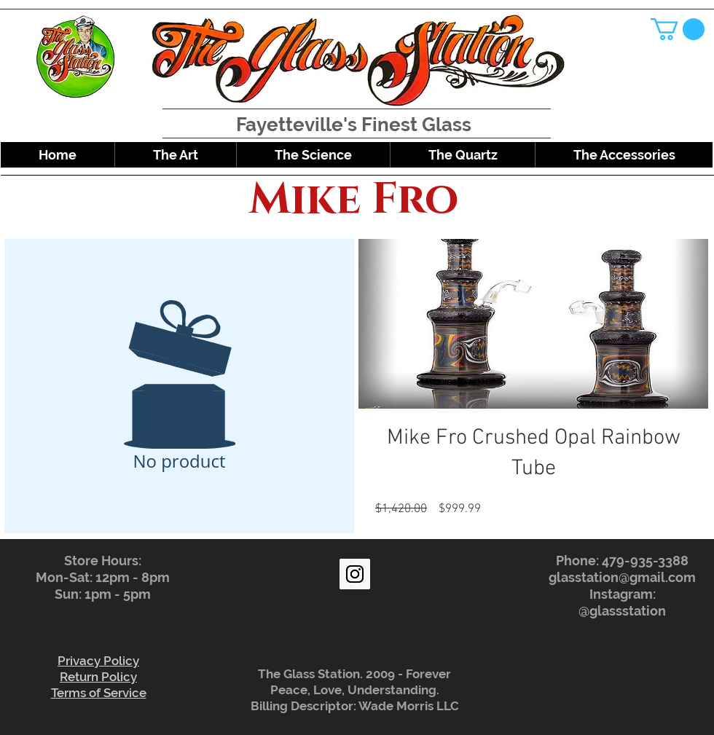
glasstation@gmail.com (622, 577)
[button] (678, 29)
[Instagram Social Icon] (355, 574)
